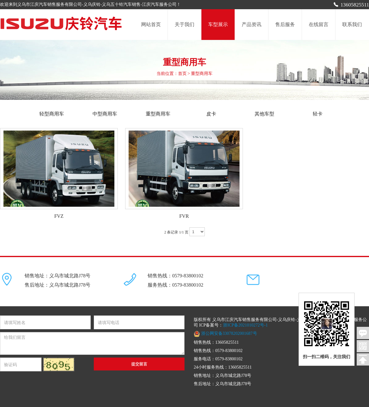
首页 (182, 73)
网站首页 (151, 24)
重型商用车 (158, 113)
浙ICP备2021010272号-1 (245, 325)
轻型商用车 (56, 113)
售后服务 (285, 24)
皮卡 (211, 113)
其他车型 (264, 113)
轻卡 (318, 113)
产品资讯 (251, 24)
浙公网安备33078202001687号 (225, 333)
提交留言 (139, 364)
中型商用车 (105, 113)
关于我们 (184, 24)
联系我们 (352, 24)
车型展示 (218, 24)
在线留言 (318, 24)
